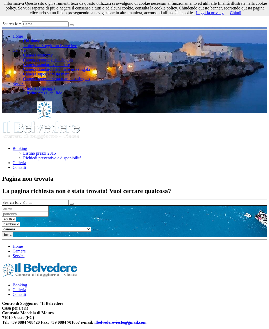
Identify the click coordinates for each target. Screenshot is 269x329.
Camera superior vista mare (46, 74)
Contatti (19, 167)
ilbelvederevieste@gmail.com (120, 322)
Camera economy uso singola (48, 60)
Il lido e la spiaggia (39, 88)
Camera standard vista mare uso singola (56, 69)
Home (18, 36)
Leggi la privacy (210, 13)
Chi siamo (31, 41)
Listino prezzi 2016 (39, 153)
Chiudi (235, 13)
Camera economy (38, 55)
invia (7, 234)
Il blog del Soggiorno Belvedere (50, 45)
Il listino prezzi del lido (42, 93)
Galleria (19, 162)
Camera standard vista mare (46, 64)
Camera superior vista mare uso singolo (56, 79)
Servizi (18, 83)
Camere (19, 50)
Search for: (11, 24)
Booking (20, 148)
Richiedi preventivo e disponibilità (52, 158)
